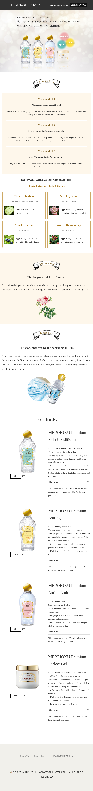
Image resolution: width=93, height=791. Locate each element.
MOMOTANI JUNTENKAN (26, 5)
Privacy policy (39, 756)
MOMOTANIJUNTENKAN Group (61, 756)
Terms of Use (24, 756)
